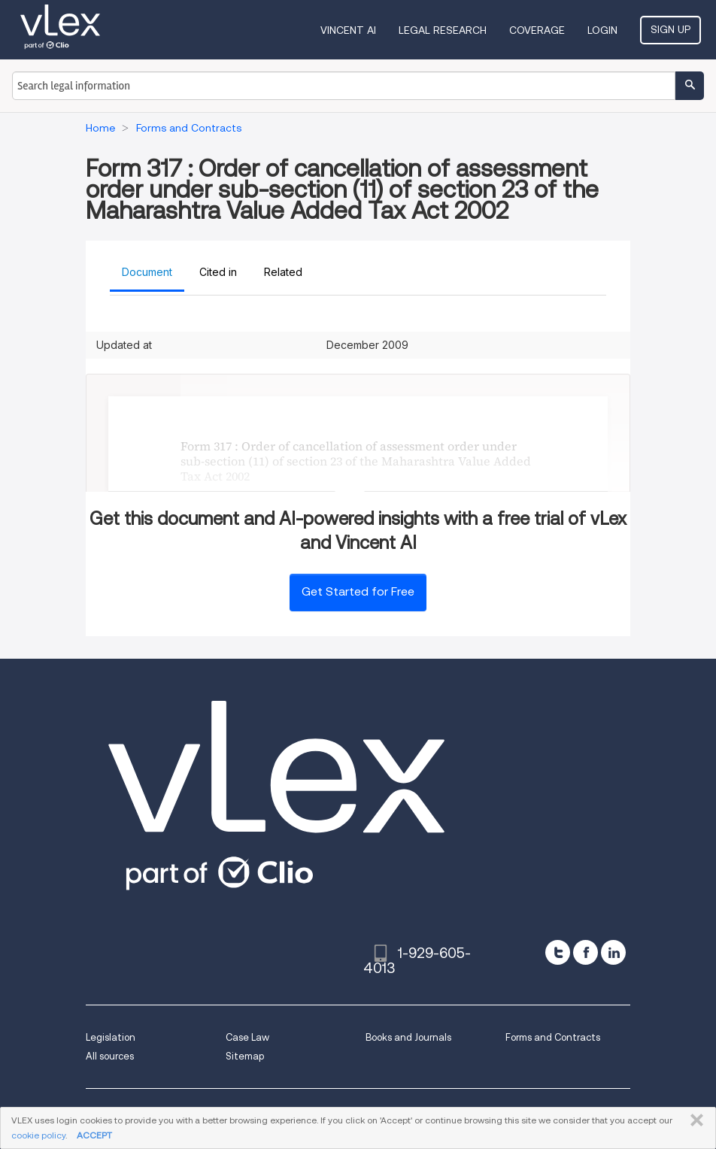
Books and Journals (408, 1037)
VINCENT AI (348, 30)
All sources (110, 1056)
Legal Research (443, 30)
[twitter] (557, 952)
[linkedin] (613, 952)
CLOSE (694, 1120)
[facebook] (585, 952)
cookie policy (38, 1135)
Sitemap (245, 1056)
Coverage (537, 30)
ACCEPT (94, 1135)
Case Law (247, 1037)
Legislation (110, 1037)
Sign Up (670, 29)
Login (602, 30)
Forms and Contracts (552, 1037)
